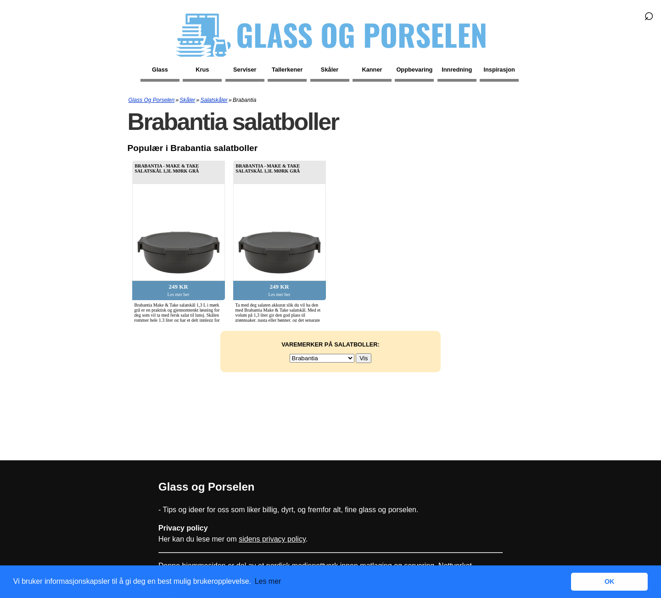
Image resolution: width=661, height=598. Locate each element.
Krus (202, 69)
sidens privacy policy (272, 539)
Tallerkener (287, 69)
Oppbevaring (414, 69)
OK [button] (610, 581)
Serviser (245, 69)
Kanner (372, 69)
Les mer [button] (268, 581)
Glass (160, 69)
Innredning (457, 69)
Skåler (329, 69)
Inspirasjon (499, 69)
